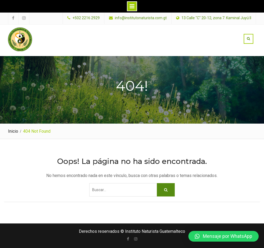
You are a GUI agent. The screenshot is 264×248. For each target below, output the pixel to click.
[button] (223, 236)
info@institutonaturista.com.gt (141, 18)
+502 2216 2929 (86, 18)
